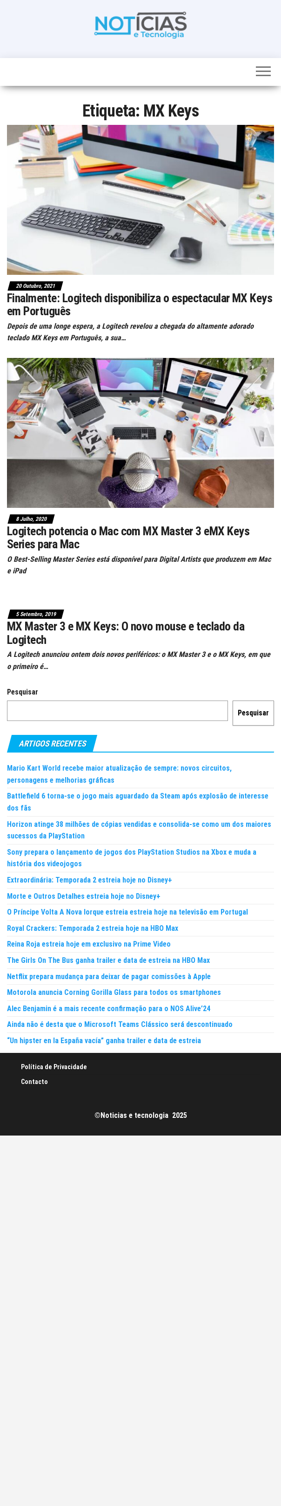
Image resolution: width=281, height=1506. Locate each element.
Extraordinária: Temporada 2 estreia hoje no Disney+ (89, 880)
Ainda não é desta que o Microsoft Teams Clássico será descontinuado (120, 1024)
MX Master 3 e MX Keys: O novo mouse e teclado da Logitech (125, 633)
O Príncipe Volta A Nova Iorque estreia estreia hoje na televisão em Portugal (127, 912)
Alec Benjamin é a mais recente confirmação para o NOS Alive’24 (108, 1008)
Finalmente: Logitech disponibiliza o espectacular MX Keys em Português (139, 304)
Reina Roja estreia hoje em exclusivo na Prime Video (89, 944)
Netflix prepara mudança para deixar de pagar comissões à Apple (109, 976)
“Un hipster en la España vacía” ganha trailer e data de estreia (104, 1040)
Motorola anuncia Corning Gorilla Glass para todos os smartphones (114, 992)
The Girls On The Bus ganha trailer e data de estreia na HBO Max (108, 960)
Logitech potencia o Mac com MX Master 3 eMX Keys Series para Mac (128, 538)
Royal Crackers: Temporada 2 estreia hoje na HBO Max (92, 928)
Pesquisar (22, 692)
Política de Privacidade (54, 1067)
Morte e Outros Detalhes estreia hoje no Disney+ (84, 896)
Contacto (34, 1081)
